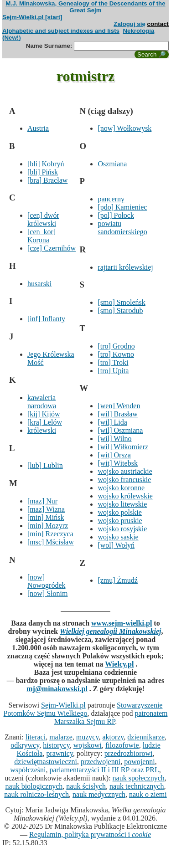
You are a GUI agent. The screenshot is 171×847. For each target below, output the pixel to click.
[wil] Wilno (114, 438)
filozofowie (122, 745)
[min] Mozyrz (47, 525)
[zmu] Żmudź (118, 580)
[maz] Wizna (46, 509)
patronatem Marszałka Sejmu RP (111, 717)
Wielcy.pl (119, 664)
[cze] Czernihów (51, 248)
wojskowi (87, 745)
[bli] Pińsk (42, 172)
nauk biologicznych (34, 786)
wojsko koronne (121, 488)
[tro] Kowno (116, 354)
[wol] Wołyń (116, 545)
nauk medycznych (99, 794)
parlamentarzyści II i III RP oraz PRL (104, 770)
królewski (41, 430)
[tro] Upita (113, 371)
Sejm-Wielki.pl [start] (32, 17)
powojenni (139, 761)
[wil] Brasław (118, 414)
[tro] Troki (113, 362)
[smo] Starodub (120, 310)
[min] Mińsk (45, 517)
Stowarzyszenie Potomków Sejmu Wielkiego (83, 709)
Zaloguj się (129, 24)
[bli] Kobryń (45, 164)
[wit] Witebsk (118, 463)
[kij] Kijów (43, 414)
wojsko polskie (119, 512)
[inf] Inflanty (46, 319)
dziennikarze (146, 737)
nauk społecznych (139, 778)
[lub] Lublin (45, 465)
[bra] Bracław (47, 180)
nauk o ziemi (148, 794)
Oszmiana (112, 164)
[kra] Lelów (44, 422)
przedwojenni (100, 761)
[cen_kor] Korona (41, 236)
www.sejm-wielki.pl (121, 623)
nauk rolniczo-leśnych (36, 794)
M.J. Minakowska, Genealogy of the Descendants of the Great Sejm (85, 7)
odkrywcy (24, 745)
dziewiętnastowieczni (45, 761)
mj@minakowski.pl (57, 689)
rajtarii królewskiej (125, 267)
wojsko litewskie (122, 504)
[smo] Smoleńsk (121, 302)
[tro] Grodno (116, 346)
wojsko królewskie (125, 496)
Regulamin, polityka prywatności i (90, 834)
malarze (61, 737)
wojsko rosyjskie (122, 529)
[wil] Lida (112, 422)
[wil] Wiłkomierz (123, 447)
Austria (38, 128)
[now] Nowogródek (46, 581)
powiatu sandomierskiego (122, 228)
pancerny (111, 199)
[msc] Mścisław (50, 542)
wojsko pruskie (120, 520)
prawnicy (59, 753)
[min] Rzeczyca (50, 534)
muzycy (87, 737)
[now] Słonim (47, 593)
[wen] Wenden (119, 406)
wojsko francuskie (124, 479)
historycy (56, 745)
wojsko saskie (118, 537)
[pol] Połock (116, 215)
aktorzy (113, 737)
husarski (39, 283)
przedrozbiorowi (128, 753)
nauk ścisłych (86, 786)
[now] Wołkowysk (124, 128)
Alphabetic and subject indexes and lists (60, 30)
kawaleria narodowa (41, 402)
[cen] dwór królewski (43, 219)
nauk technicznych (136, 786)
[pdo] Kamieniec (122, 207)
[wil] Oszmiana (120, 430)
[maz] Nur (42, 501)
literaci (36, 737)
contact (158, 24)
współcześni (28, 770)
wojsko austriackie (125, 471)
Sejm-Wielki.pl (63, 705)
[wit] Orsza (114, 455)
